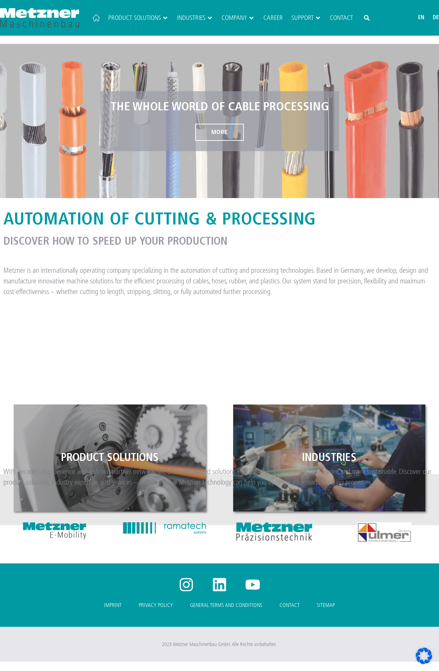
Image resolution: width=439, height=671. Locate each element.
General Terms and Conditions (226, 614)
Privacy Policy (156, 614)
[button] (367, 18)
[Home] (96, 17)
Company (238, 17)
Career (273, 17)
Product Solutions (138, 17)
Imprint (113, 614)
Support (306, 17)
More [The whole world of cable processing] (219, 141)
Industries (195, 17)
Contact (341, 17)
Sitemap (326, 614)
